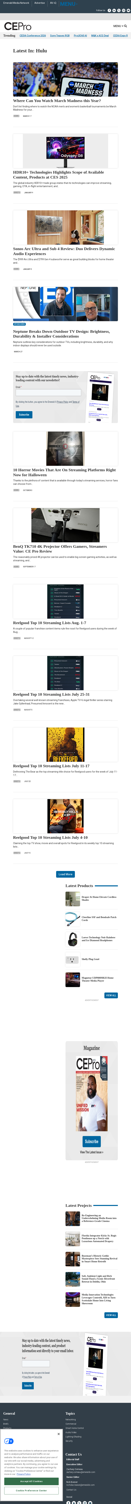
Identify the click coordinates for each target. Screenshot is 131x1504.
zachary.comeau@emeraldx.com (80, 1439)
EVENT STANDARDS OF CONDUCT (84, 1490)
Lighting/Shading (73, 1404)
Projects (6, 1399)
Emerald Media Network (16, 3)
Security (69, 1408)
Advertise (39, 3)
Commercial (71, 1391)
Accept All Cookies (31, 1481)
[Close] (58, 1434)
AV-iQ (53, 3)
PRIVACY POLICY (80, 1493)
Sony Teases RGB (60, 35)
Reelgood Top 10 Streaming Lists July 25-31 (51, 694)
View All (111, 995)
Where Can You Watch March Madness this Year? (57, 100)
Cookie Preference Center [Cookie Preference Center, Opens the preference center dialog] (31, 1490)
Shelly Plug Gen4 (90, 959)
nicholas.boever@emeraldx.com (80, 1452)
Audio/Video (71, 1399)
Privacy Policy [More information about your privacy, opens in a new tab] (24, 1474)
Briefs (17, 192)
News (16, 116)
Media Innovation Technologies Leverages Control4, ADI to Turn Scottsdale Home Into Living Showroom (98, 1266)
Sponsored (8, 1408)
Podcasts (7, 1412)
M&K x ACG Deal (100, 35)
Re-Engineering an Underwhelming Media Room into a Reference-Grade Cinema (99, 1185)
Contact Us (71, 1457)
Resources (8, 1404)
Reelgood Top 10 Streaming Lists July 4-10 (50, 837)
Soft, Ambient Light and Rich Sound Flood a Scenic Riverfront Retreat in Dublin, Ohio (98, 1246)
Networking (71, 1387)
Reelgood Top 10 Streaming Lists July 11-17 (51, 766)
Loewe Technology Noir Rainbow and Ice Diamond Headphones (98, 939)
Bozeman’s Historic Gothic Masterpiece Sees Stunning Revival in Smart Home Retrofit (99, 1226)
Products (7, 1395)
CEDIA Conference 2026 (33, 35)
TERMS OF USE (64, 1493)
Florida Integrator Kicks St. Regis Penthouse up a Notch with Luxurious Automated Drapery (99, 1205)
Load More (65, 874)
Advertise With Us (11, 1427)
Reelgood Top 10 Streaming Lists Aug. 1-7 (49, 623)
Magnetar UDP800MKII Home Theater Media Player (97, 979)
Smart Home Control (75, 1395)
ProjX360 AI (80, 35)
